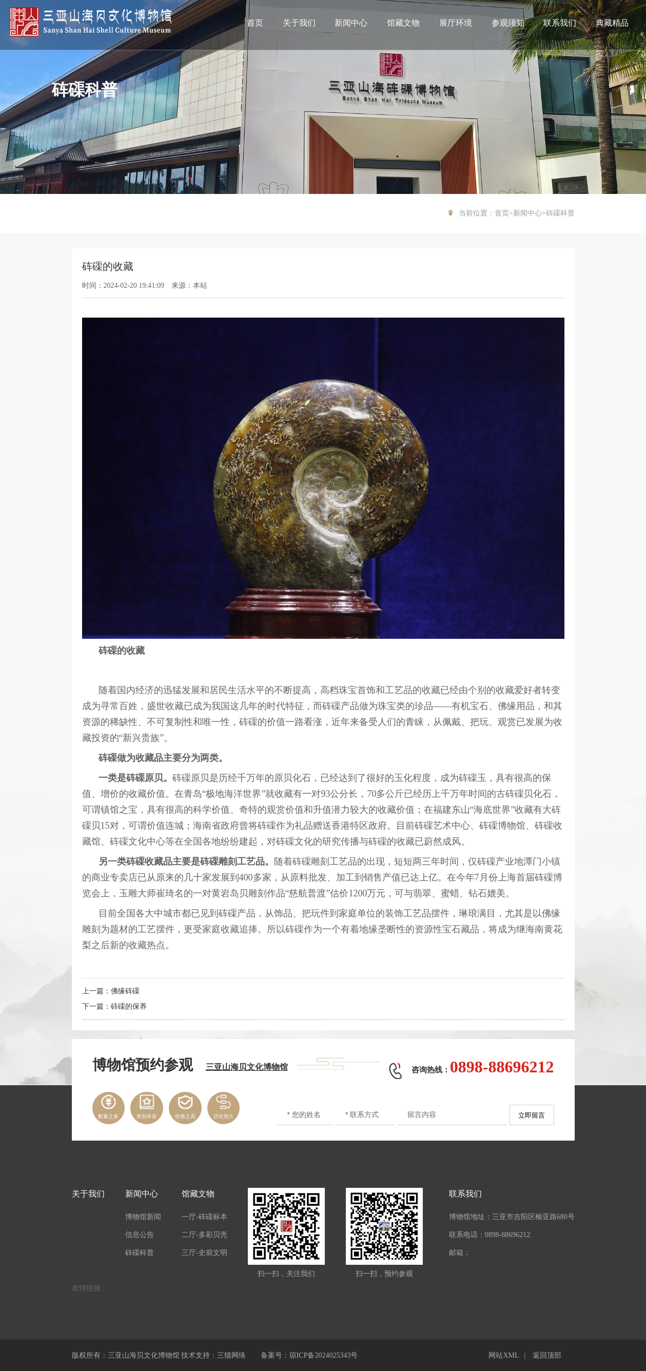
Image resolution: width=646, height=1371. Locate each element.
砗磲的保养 (129, 1006)
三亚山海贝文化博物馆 (247, 1067)
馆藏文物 (403, 22)
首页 (255, 22)
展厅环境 (455, 22)
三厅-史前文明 (204, 1253)
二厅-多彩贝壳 (204, 1235)
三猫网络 (231, 1355)
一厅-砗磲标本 (204, 1217)
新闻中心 (351, 22)
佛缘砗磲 (125, 991)
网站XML (503, 1355)
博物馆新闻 (143, 1217)
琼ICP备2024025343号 (323, 1355)
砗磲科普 (560, 213)
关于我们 (299, 22)
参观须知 (508, 22)
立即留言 (531, 1115)
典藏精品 (612, 22)
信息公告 (139, 1235)
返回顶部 (547, 1355)
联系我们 (559, 22)
